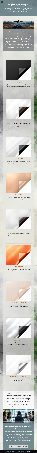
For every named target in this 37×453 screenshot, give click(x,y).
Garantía (28, 451)
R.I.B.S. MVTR (18, 230)
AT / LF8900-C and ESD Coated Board (18, 376)
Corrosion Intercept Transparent (18, 302)
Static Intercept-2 (18, 120)
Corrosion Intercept (18, 266)
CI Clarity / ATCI (18, 193)
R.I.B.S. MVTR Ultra (18, 340)
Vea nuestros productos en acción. (18, 446)
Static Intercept (18, 82)
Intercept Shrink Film (18, 157)
